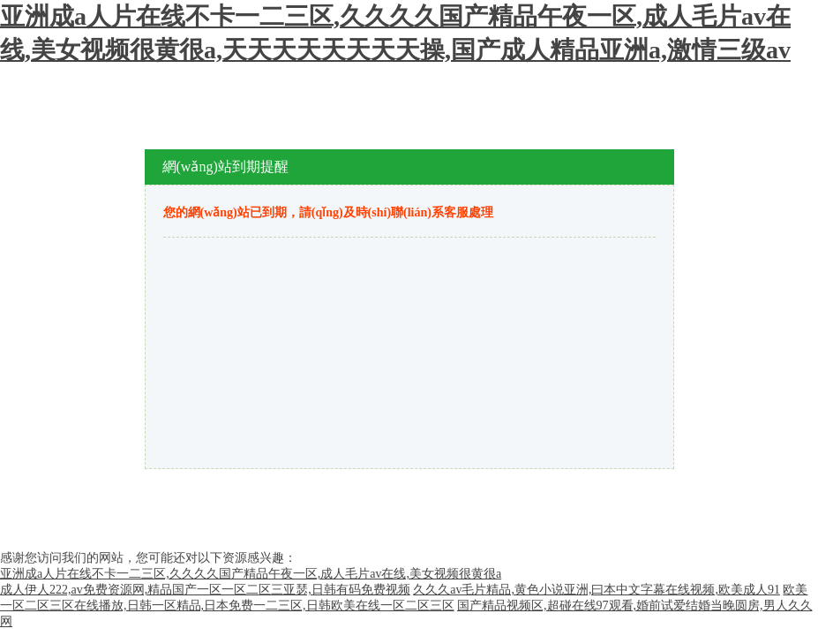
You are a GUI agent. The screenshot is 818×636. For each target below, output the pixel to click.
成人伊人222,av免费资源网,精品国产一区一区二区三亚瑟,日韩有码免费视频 (205, 589)
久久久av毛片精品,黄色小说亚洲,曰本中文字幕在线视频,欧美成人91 (596, 589)
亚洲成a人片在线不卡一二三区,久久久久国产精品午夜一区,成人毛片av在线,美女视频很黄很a (250, 573)
